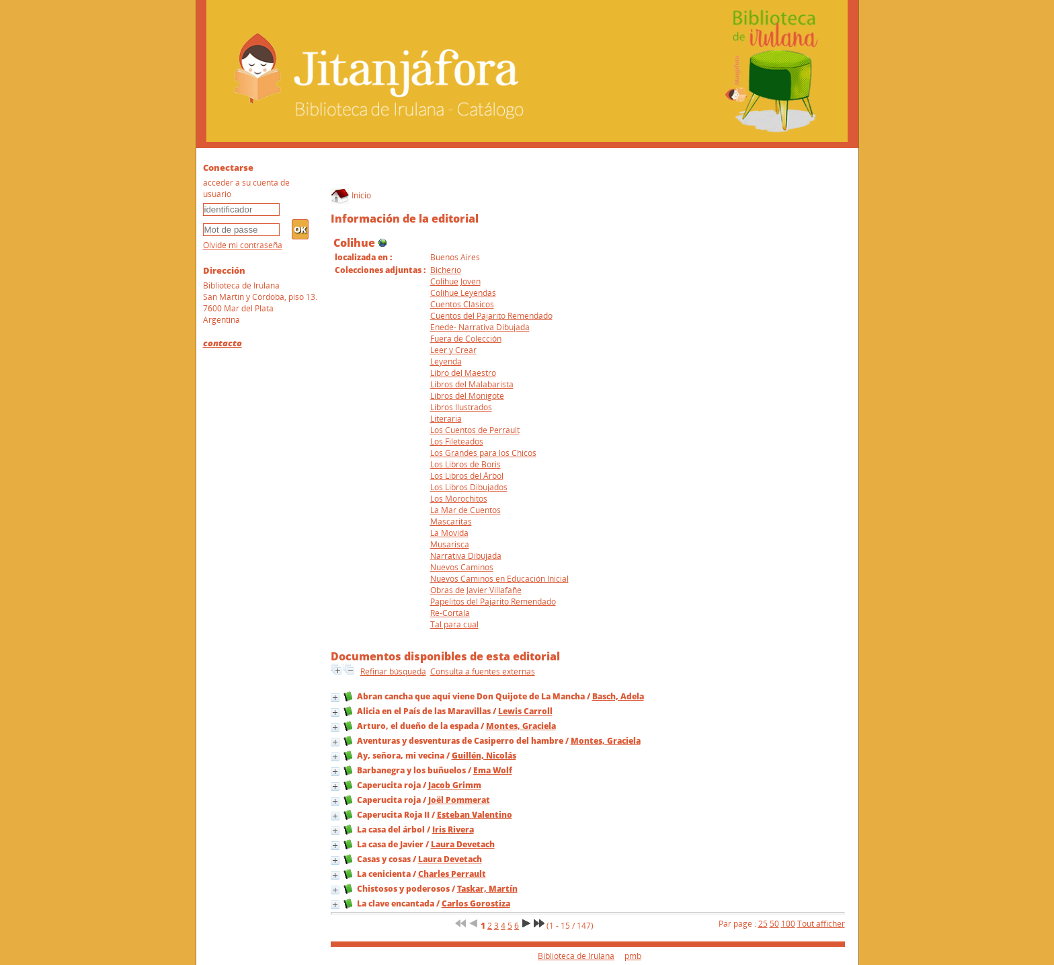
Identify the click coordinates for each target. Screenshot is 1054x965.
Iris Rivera (453, 829)
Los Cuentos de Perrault (475, 430)
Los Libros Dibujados (469, 487)
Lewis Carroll (525, 711)
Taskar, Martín (487, 888)
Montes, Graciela (521, 726)
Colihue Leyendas (463, 293)
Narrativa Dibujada (465, 556)
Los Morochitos (458, 498)
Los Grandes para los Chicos (483, 453)
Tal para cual (454, 624)
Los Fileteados (456, 441)
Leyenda (446, 361)
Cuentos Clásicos (462, 304)
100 (788, 923)
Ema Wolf (492, 770)
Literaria (446, 418)
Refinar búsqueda (393, 671)
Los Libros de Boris (465, 464)
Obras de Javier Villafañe (476, 590)
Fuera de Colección (465, 338)
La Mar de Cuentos (465, 510)
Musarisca (449, 544)
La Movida (449, 533)
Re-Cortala (450, 613)
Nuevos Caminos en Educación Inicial (499, 578)
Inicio (351, 195)
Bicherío (445, 270)
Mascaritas (451, 521)
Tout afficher (821, 923)
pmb (632, 956)
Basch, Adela (618, 696)
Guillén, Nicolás (484, 755)
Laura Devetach (463, 844)
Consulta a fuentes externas (482, 671)
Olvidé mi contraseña (242, 245)
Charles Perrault (452, 874)
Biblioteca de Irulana (576, 956)
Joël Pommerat (459, 800)
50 (774, 923)
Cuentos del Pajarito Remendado (491, 315)
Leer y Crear (453, 350)
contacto (222, 343)
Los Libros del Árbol (466, 475)
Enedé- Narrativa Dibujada (480, 327)
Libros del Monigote (467, 395)
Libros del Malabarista (472, 384)
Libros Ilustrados (461, 407)
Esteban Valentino (474, 814)
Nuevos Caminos (461, 567)
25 (763, 923)
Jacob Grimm (454, 785)
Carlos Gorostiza (476, 903)
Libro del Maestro (463, 373)
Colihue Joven (455, 281)
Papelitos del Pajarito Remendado (493, 601)
